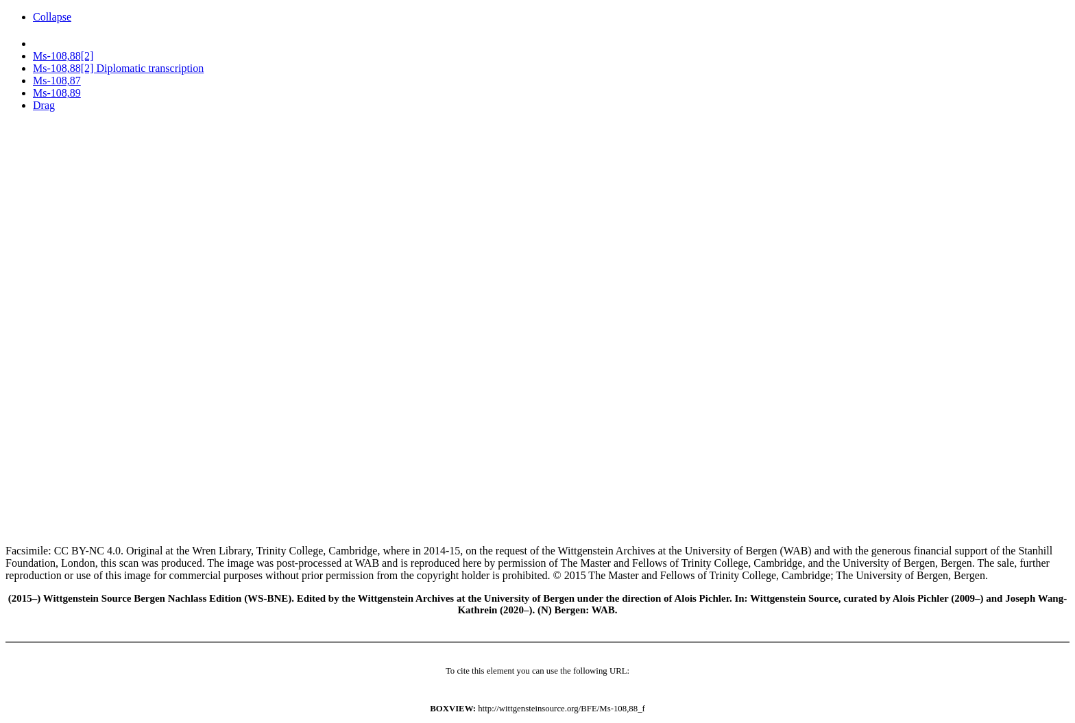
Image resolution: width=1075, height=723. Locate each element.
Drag (44, 105)
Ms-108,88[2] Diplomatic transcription (118, 68)
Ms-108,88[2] (63, 56)
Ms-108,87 (57, 80)
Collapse (52, 17)
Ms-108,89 (57, 93)
